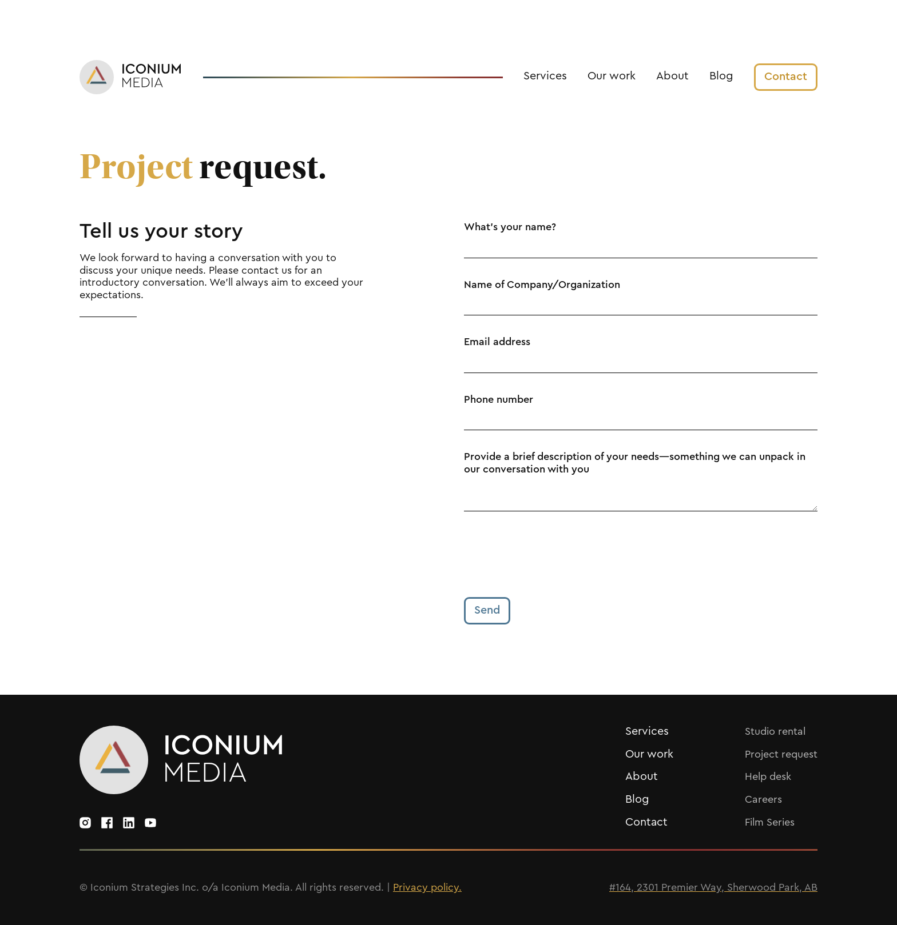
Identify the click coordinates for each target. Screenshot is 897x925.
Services (545, 76)
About (672, 76)
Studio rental (775, 731)
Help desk (768, 776)
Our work (612, 76)
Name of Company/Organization (542, 284)
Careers (763, 799)
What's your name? (510, 227)
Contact (646, 822)
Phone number (498, 399)
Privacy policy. (427, 887)
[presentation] (551, 554)
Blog (721, 76)
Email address (497, 342)
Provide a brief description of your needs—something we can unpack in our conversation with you (634, 462)
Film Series (770, 822)
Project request (781, 754)
